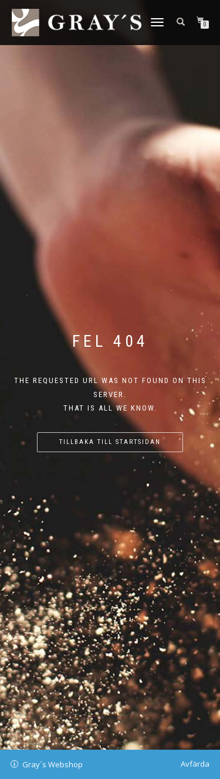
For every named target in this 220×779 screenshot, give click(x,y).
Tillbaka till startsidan (110, 442)
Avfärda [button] (195, 763)
